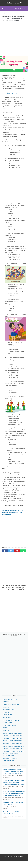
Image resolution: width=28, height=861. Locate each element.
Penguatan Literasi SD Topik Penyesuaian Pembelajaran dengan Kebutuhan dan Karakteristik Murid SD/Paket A (14, 793)
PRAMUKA (6, 728)
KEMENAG (6, 712)
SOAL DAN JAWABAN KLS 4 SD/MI (12, 738)
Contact (10, 856)
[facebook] (5, 550)
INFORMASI (6, 707)
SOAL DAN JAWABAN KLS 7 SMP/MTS (13, 746)
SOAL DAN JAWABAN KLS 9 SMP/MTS (13, 751)
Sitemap (15, 856)
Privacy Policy (14, 858)
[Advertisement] (14, 40)
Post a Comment (13, 24)
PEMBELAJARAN (7, 722)
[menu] (2, 8)
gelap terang (14, 3)
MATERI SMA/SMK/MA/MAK (11, 720)
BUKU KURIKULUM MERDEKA (11, 704)
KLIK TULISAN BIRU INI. (12, 94)
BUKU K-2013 (6, 702)
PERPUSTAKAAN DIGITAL (10, 725)
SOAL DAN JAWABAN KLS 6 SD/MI (12, 743)
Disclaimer (20, 856)
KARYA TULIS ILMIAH (8, 709)
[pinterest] (17, 550)
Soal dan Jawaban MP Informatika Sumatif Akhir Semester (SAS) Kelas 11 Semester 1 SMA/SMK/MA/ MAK (13, 771)
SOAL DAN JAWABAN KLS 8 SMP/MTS (13, 749)
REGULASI (6, 730)
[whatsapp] (23, 550)
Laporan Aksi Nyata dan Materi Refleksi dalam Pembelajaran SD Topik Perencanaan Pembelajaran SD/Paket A (13, 782)
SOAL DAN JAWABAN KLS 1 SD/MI (12, 733)
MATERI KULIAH (7, 715)
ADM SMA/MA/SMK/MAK (10, 699)
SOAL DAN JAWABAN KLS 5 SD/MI (12, 741)
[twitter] (11, 550)
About (5, 856)
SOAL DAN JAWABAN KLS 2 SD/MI (12, 735)
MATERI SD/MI (7, 717)
